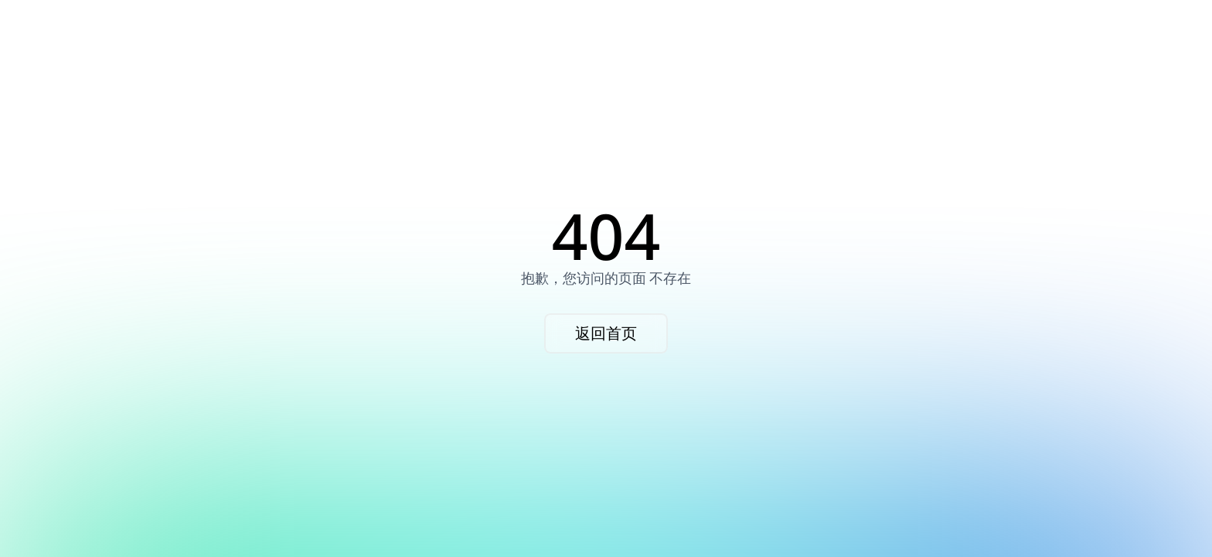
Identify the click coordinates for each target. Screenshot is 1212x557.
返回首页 (606, 333)
